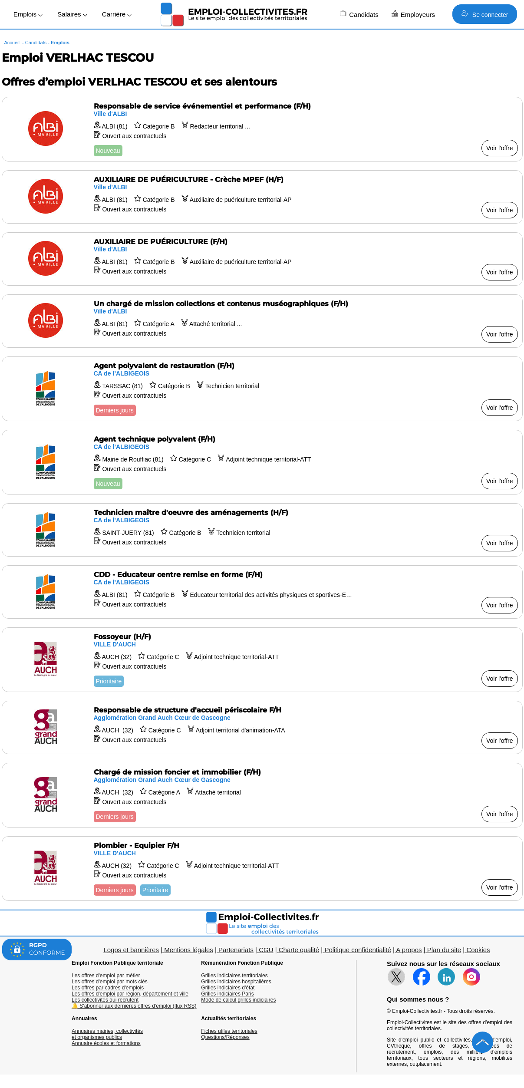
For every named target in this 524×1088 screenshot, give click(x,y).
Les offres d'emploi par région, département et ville (130, 994)
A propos (409, 949)
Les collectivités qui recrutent (105, 1000)
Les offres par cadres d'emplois (108, 988)
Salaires (72, 14)
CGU (266, 949)
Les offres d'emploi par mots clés (110, 982)
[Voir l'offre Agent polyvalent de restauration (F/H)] (262, 389)
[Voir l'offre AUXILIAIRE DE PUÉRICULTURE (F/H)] (262, 259)
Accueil (12, 42)
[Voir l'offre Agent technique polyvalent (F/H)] (262, 462)
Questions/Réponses (225, 1037)
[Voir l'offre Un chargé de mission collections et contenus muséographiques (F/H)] (262, 321)
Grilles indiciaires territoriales (234, 976)
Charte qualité (299, 949)
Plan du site (444, 949)
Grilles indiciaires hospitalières (236, 982)
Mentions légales (188, 949)
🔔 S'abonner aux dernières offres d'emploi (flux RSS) (134, 1006)
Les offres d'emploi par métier (106, 976)
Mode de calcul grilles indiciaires (238, 1000)
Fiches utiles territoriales (229, 1031)
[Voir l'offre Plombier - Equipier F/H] (262, 868)
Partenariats (236, 949)
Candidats (359, 14)
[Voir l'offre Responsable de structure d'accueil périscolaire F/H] (262, 727)
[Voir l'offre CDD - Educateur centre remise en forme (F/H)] (262, 592)
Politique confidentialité (357, 949)
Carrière (117, 14)
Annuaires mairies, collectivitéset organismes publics (107, 1034)
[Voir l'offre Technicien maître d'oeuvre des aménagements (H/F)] (262, 530)
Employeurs (413, 14)
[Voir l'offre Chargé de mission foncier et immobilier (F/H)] (262, 795)
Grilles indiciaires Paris (227, 994)
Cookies (478, 949)
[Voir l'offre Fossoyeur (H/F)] (262, 660)
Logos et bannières (131, 949)
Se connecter (484, 14)
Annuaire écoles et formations (106, 1043)
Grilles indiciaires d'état (227, 988)
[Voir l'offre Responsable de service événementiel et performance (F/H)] (262, 129)
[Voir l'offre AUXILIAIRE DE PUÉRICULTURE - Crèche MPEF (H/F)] (262, 197)
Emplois (28, 14)
